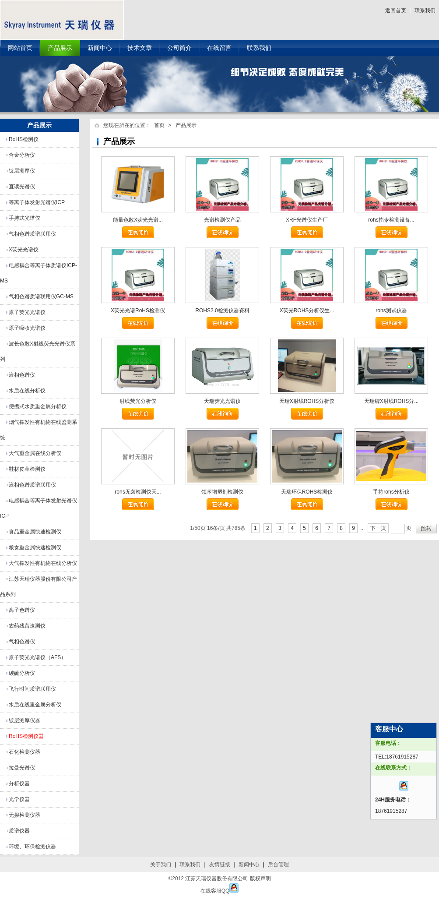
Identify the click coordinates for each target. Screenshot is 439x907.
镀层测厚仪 (22, 171)
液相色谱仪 (22, 375)
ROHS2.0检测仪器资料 (222, 310)
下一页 (378, 528)
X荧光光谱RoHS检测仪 (138, 310)
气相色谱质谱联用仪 (32, 234)
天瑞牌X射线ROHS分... (391, 401)
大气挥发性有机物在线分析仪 (43, 563)
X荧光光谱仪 (24, 250)
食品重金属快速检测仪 (35, 532)
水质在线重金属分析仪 (35, 705)
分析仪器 (19, 783)
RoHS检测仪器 (26, 736)
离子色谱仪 (22, 610)
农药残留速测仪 (27, 626)
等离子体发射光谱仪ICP (37, 202)
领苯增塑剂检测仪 (222, 492)
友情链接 (219, 864)
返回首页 (395, 10)
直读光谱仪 (22, 187)
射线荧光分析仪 (137, 401)
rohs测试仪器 (391, 310)
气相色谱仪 (22, 642)
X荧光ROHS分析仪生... (307, 310)
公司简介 (179, 48)
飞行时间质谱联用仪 (32, 689)
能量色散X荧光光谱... (138, 220)
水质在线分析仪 (27, 391)
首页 (159, 125)
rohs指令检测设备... (391, 220)
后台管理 (278, 864)
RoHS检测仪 (24, 139)
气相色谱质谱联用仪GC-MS (41, 296)
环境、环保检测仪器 (32, 846)
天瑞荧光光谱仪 (222, 401)
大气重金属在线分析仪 (35, 453)
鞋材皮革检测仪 (27, 469)
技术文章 (139, 48)
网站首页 (20, 48)
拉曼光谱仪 (22, 768)
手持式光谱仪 (24, 218)
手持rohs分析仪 (391, 492)
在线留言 (219, 48)
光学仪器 (19, 799)
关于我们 (160, 864)
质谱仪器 (19, 831)
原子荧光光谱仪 (27, 312)
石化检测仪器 (24, 752)
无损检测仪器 (24, 815)
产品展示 (60, 48)
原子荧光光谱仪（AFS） (37, 657)
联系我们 (424, 10)
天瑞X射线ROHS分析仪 (307, 401)
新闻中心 (100, 48)
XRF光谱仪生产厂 (307, 220)
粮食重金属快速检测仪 (35, 547)
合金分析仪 (22, 155)
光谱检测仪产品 (222, 220)
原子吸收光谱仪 (27, 328)
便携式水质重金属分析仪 (38, 406)
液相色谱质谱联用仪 (32, 485)
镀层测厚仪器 (24, 720)
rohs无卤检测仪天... (138, 492)
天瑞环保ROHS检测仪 (307, 492)
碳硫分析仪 (22, 673)
